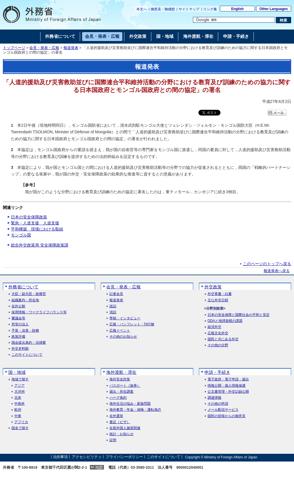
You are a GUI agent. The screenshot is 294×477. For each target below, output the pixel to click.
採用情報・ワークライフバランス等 (39, 312)
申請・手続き (217, 372)
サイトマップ (189, 9)
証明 (112, 440)
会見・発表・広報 (44, 48)
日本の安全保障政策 (29, 217)
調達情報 (214, 398)
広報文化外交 (218, 333)
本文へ (141, 9)
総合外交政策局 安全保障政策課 (39, 245)
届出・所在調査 (121, 392)
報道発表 (70, 48)
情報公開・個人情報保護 (226, 386)
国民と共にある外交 (223, 339)
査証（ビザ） (119, 422)
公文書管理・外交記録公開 (228, 392)
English (237, 9)
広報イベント (119, 331)
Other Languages (274, 9)
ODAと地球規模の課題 (225, 321)
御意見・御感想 (163, 9)
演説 (112, 312)
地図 (99, 467)
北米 (17, 398)
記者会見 (116, 294)
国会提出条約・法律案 (28, 343)
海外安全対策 (119, 379)
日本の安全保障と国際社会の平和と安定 (239, 315)
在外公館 (18, 306)
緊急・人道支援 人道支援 (35, 223)
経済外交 (214, 327)
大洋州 (19, 392)
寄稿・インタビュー (124, 318)
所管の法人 (20, 324)
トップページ (14, 48)
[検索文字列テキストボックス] (234, 20)
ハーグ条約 (118, 398)
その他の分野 (218, 345)
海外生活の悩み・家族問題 (130, 404)
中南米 (19, 404)
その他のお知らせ (123, 337)
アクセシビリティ (87, 457)
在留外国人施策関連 (124, 428)
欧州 (17, 410)
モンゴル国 (21, 235)
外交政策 (213, 286)
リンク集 (210, 9)
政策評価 (18, 337)
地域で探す (20, 379)
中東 (17, 416)
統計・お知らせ (121, 434)
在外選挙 (116, 416)
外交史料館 (20, 349)
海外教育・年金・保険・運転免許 (135, 410)
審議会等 (18, 318)
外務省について (23, 286)
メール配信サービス (223, 410)
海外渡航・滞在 (121, 372)
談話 (112, 306)
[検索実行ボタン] (283, 20)
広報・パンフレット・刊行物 (131, 324)
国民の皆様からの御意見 (226, 416)
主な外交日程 (218, 300)
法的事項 (60, 457)
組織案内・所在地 (25, 300)
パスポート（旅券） (124, 386)
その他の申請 (218, 404)
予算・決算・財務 (25, 331)
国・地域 (17, 372)
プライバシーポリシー (124, 457)
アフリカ (21, 422)
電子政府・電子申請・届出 (228, 379)
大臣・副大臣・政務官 (28, 294)
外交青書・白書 (220, 294)
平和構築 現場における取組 (37, 229)
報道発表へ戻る (277, 271)
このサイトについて (26, 355)
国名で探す (20, 428)
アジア (19, 386)
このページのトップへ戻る (267, 264)
